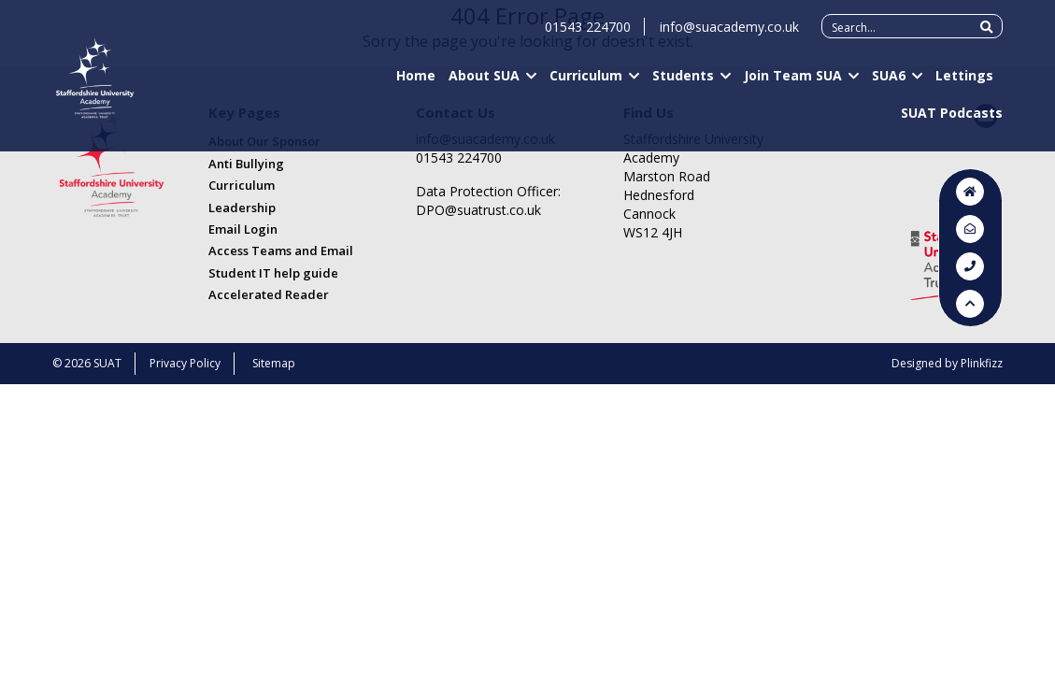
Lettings (964, 84)
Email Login (243, 229)
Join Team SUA (793, 84)
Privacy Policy (185, 363)
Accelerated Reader (268, 294)
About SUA (484, 84)
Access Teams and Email (280, 250)
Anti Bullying (246, 163)
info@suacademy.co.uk (729, 36)
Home (415, 84)
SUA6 (888, 84)
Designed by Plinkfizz (947, 363)
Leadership (242, 207)
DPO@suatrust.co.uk (478, 210)
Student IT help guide (273, 273)
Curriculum (585, 84)
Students (683, 84)
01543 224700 (588, 36)
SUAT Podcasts (952, 121)
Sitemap (273, 363)
